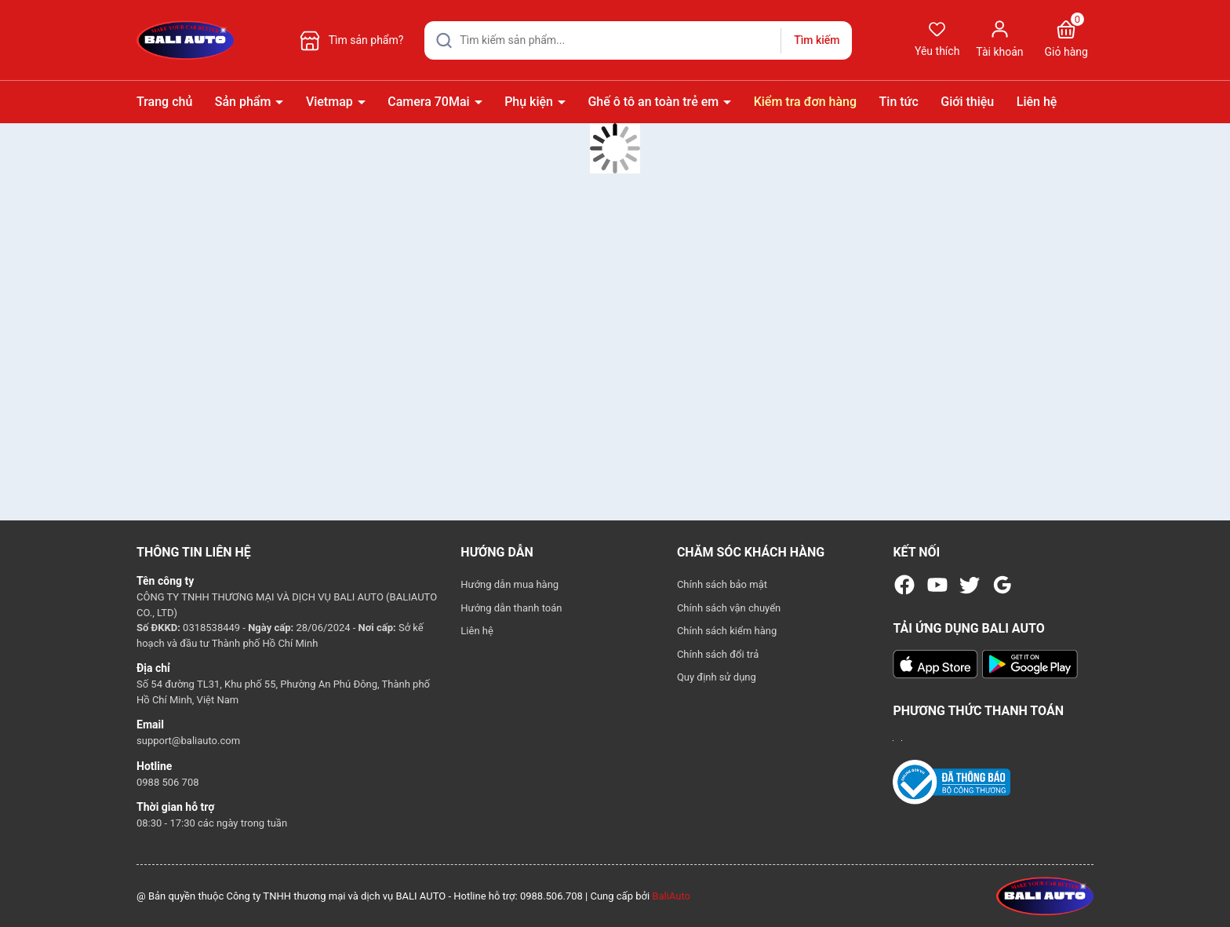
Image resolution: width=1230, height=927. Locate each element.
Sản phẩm (245, 101)
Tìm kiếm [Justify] (816, 40)
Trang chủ (164, 101)
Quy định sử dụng (716, 677)
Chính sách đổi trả (718, 654)
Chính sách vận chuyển (729, 608)
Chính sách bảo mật (722, 584)
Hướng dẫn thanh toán (511, 608)
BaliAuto (671, 896)
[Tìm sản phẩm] (638, 40)
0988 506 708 (167, 782)
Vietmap (331, 101)
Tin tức (899, 101)
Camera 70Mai (430, 101)
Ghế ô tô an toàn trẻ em (655, 101)
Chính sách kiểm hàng (727, 631)
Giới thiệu (967, 101)
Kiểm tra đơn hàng (805, 101)
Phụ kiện (530, 101)
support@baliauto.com (188, 740)
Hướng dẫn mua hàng (509, 584)
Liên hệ (1037, 101)
